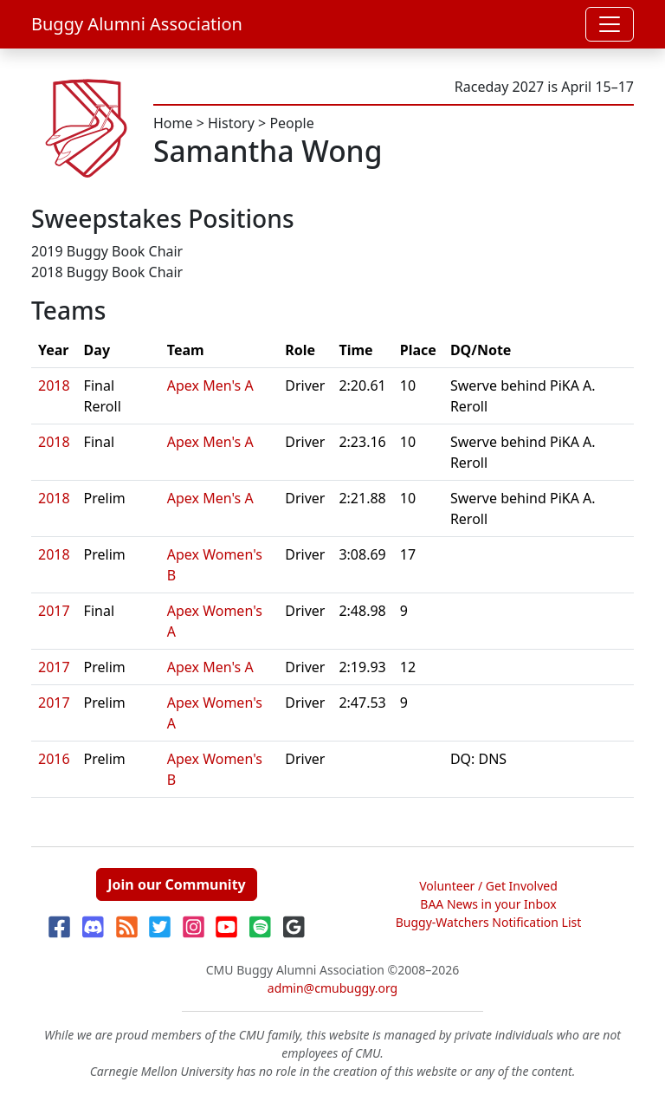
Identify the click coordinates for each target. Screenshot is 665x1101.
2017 (54, 610)
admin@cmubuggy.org (332, 988)
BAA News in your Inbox (488, 904)
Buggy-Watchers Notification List (489, 922)
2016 (54, 758)
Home (173, 123)
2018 (54, 385)
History (231, 123)
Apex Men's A (210, 385)
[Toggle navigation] (609, 24)
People (291, 123)
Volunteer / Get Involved (488, 886)
